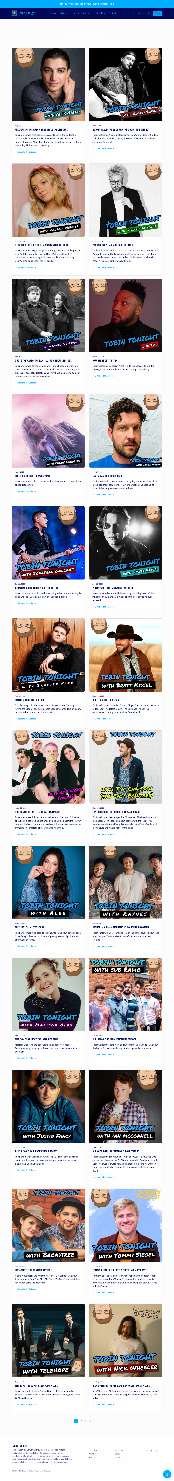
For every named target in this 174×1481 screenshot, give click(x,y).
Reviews (86, 13)
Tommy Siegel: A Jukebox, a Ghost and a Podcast (119, 1270)
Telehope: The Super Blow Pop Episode (36, 1385)
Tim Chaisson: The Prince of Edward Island (116, 812)
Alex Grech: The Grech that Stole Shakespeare (41, 129)
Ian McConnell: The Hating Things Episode (115, 1151)
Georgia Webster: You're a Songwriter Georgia (41, 245)
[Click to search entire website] (148, 13)
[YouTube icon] (151, 1450)
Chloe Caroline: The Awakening (32, 476)
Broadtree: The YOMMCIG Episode (33, 1270)
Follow (158, 13)
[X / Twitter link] (124, 13)
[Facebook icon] (142, 1450)
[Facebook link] (120, 13)
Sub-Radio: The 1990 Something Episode (114, 1039)
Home (53, 13)
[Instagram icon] (156, 1450)
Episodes (64, 13)
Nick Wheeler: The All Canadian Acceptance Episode (121, 1385)
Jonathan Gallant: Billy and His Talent (36, 588)
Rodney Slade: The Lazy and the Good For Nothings (121, 129)
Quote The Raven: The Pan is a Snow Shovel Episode (43, 360)
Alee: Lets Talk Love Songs (29, 927)
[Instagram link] (129, 13)
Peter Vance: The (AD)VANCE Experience (113, 588)
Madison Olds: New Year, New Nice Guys (36, 1039)
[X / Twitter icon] (147, 1450)
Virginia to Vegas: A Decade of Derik (112, 245)
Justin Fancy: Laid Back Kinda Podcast (36, 1151)
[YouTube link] (133, 13)
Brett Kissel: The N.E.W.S (105, 700)
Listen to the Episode (25, 152)
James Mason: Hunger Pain (107, 476)
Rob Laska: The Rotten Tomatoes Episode (37, 812)
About (76, 13)
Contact (112, 13)
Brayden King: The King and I (30, 700)
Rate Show (100, 13)
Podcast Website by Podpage (40, 1471)
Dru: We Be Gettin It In (104, 360)
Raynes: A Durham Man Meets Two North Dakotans (120, 927)
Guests (141, 13)
